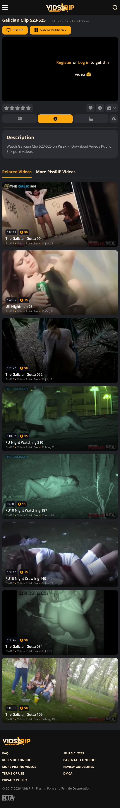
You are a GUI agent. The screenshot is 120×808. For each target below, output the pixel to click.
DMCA (67, 773)
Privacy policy (14, 780)
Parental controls (79, 760)
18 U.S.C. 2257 (73, 753)
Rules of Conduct (17, 760)
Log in (83, 62)
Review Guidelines (78, 767)
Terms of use (13, 773)
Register (64, 62)
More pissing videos (19, 767)
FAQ (5, 753)
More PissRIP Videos (55, 171)
